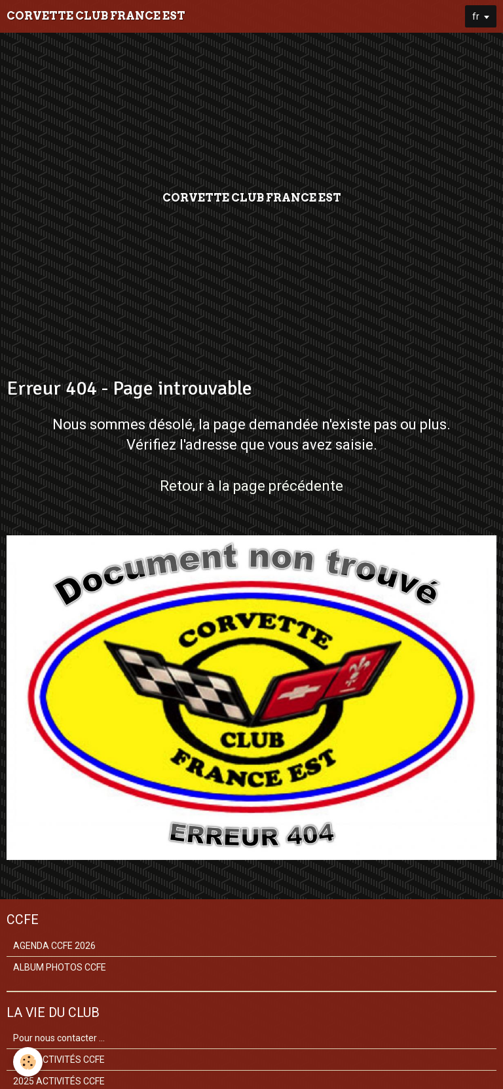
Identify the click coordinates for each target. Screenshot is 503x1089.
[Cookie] (28, 1062)
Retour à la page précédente (251, 486)
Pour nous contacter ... (59, 1038)
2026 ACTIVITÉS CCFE (59, 1059)
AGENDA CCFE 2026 (54, 945)
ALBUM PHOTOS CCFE (59, 967)
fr (475, 16)
